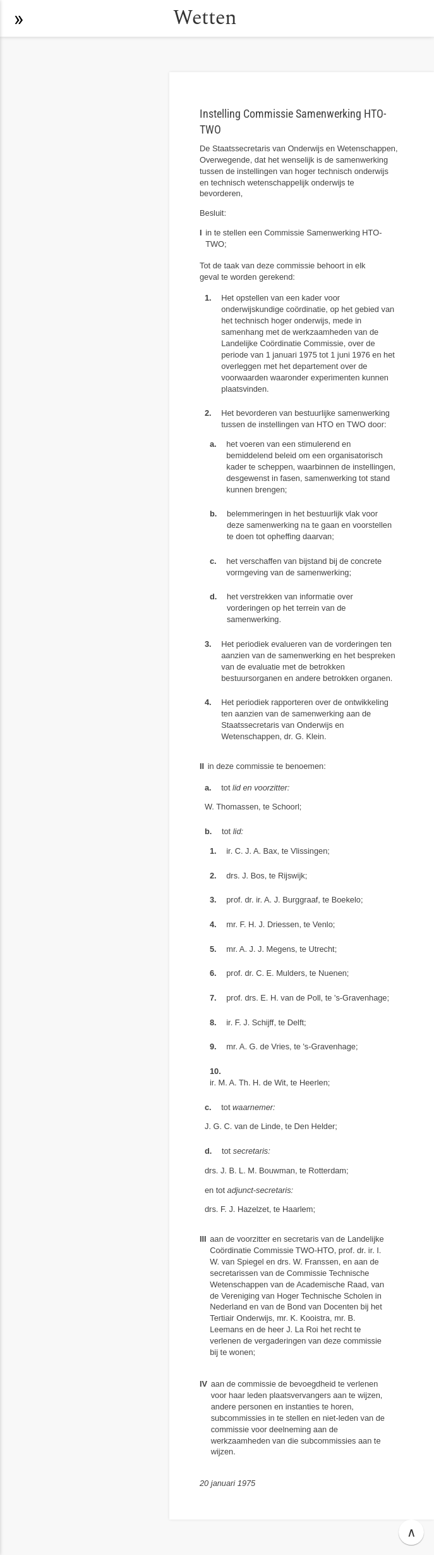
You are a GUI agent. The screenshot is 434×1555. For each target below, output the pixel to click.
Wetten (205, 18)
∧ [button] (411, 1532)
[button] (18, 18)
